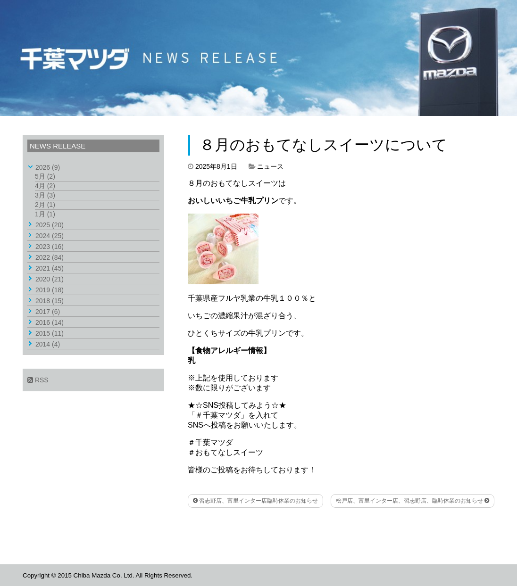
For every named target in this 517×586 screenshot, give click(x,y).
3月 (45, 195)
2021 (49, 268)
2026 (47, 167)
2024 (49, 235)
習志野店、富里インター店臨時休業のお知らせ (255, 500)
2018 (49, 301)
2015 (49, 333)
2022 (49, 257)
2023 (49, 246)
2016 (49, 322)
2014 (47, 344)
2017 (47, 311)
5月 (45, 176)
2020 (49, 279)
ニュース (270, 166)
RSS (38, 380)
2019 (49, 290)
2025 (49, 225)
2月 (45, 204)
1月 (45, 214)
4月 (45, 186)
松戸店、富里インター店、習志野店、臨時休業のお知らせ (412, 500)
